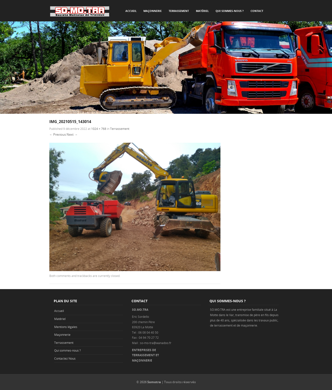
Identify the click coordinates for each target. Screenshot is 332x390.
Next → (72, 134)
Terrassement (179, 11)
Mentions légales (65, 327)
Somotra (154, 382)
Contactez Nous (65, 358)
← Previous (57, 134)
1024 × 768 (98, 129)
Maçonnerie (152, 11)
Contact (257, 11)
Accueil (131, 11)
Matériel (202, 11)
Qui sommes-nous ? (230, 11)
